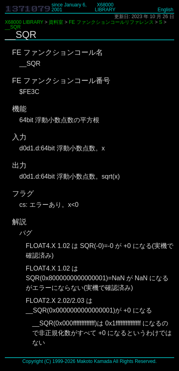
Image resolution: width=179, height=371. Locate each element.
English (165, 10)
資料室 (56, 22)
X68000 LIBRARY (105, 7)
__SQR (13, 27)
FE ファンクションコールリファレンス (111, 22)
